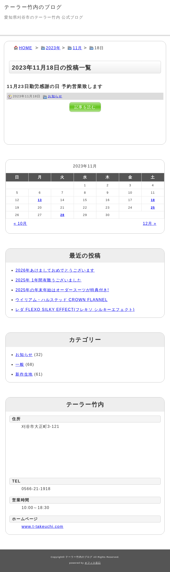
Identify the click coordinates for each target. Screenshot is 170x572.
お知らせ (55, 96)
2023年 (53, 48)
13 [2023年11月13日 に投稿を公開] (40, 200)
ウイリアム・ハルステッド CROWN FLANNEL (61, 300)
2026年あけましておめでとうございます (55, 270)
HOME (25, 48)
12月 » (149, 223)
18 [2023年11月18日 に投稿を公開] (153, 200)
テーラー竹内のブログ (33, 7)
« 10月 (20, 223)
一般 (19, 364)
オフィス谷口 (93, 562)
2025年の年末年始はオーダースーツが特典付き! (62, 290)
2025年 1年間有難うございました (48, 280)
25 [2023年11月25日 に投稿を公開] (153, 207)
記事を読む (85, 107)
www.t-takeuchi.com (42, 526)
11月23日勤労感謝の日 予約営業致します (54, 86)
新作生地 (24, 374)
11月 (77, 48)
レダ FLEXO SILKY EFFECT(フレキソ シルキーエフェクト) (75, 309)
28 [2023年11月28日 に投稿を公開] (62, 215)
